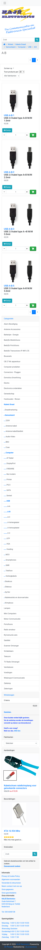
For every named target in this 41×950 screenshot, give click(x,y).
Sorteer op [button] (8, 68)
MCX (6, 555)
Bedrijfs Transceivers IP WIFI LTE (16, 351)
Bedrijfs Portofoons (11, 345)
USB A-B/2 (9, 172)
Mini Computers (10, 614)
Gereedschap (9, 394)
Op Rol (7, 592)
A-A (7, 506)
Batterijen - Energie (11, 335)
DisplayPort (10, 463)
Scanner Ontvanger (11, 646)
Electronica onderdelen (13, 388)
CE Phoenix (8, 947)
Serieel (8, 496)
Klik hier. (17, 731)
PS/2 (7, 485)
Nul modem (10, 474)
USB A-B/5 (9, 285)
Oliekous (8, 587)
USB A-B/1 (9, 115)
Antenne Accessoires (12, 329)
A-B (35, 47)
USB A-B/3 (9, 229)
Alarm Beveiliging (10, 324)
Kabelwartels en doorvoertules (16, 597)
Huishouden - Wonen (12, 399)
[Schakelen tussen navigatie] (5, 3)
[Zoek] (18, 40)
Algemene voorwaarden (11, 879)
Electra (6, 383)
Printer (8, 479)
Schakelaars (8, 651)
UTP (7, 538)
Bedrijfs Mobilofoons (12, 340)
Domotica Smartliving (12, 378)
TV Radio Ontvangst (11, 662)
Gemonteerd (11, 47)
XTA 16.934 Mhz (12, 831)
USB (29, 47)
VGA (7, 544)
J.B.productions (31, 947)
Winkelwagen (9, 695)
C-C (7, 533)
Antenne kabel (10, 426)
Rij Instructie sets (10, 635)
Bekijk (7, 130)
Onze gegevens (7, 889)
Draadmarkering (10, 410)
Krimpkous (8, 603)
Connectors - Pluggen (12, 372)
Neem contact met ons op (12, 886)
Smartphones (10, 560)
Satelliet (7, 640)
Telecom (7, 656)
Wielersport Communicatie (14, 678)
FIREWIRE (9, 469)
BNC (6, 442)
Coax (7, 447)
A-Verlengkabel (11, 522)
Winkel (10, 44)
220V (7, 420)
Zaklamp (7, 683)
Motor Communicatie (12, 619)
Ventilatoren (8, 667)
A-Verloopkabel (11, 528)
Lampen (7, 608)
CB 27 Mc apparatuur (12, 361)
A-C (7, 517)
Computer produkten (12, 367)
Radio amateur (9, 630)
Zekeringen (8, 689)
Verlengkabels (10, 576)
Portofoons (8, 624)
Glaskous (8, 581)
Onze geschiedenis (9, 893)
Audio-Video (9, 437)
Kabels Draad (20, 44)
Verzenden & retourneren (11, 883)
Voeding (8, 549)
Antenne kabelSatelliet (13, 431)
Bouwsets (8, 356)
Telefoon (8, 571)
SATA (7, 490)
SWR (6, 565)
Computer (22, 47)
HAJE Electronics (23, 944)
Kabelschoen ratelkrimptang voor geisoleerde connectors (20, 786)
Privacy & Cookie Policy (11, 876)
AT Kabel (8, 458)
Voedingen (8, 672)
